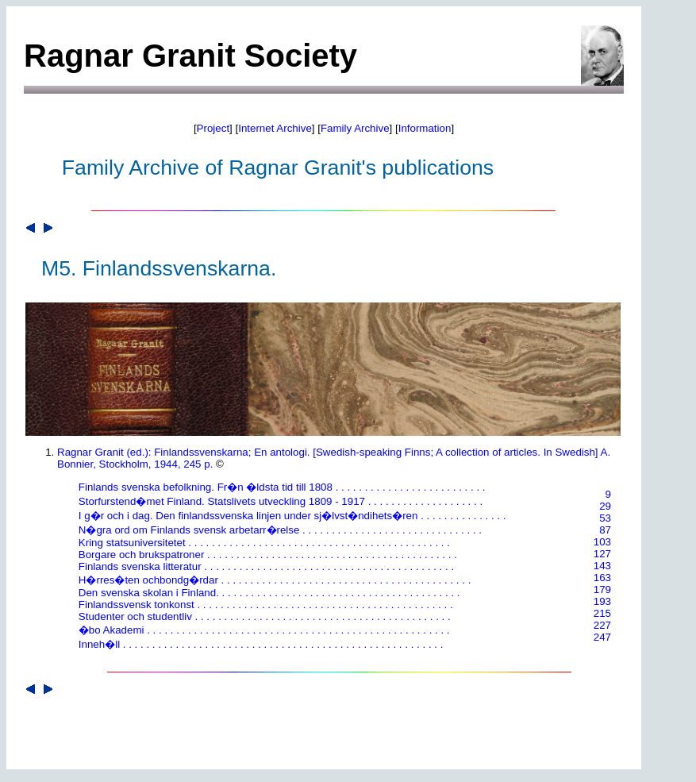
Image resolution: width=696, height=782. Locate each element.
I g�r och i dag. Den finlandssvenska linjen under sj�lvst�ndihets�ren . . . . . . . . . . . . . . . (286, 516)
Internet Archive (275, 128)
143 (602, 566)
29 (605, 506)
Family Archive (355, 128)
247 (602, 637)
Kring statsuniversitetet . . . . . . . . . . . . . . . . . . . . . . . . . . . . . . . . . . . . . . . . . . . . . (258, 543)
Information (425, 128)
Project (213, 128)
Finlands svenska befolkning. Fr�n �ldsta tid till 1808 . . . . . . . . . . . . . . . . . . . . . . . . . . (276, 487)
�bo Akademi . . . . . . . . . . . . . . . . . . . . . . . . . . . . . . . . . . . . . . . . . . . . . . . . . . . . (258, 630)
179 (602, 589)
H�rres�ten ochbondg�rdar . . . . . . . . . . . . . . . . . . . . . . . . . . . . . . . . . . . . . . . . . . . (269, 580)
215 (602, 613)
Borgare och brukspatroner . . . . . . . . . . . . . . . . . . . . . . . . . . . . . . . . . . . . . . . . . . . (262, 554)
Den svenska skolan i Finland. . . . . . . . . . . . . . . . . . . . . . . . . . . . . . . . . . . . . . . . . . (263, 593)
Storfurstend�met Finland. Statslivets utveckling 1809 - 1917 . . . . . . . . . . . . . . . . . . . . (275, 501)
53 (605, 518)
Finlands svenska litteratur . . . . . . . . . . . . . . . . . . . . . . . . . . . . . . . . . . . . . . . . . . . (260, 566)
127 (602, 554)
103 (602, 542)
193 (602, 601)
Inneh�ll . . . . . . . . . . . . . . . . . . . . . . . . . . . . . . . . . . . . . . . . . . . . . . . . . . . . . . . (255, 644)
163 (602, 578)
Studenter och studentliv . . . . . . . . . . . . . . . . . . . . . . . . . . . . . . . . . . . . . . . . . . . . (259, 616)
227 (602, 625)
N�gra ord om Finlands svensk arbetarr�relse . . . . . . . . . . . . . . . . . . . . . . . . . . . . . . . (274, 530)
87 (605, 530)
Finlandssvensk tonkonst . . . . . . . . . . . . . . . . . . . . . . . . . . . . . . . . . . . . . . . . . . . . (260, 605)
